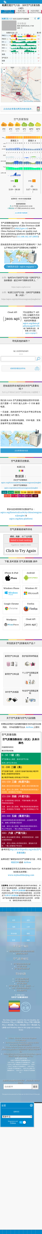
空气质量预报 (22, 1091)
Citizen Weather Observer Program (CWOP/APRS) (22, 1147)
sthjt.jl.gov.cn (21, 228)
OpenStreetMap (28, 101)
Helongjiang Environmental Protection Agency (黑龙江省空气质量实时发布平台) (22, 1163)
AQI (7, 19)
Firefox (30, 642)
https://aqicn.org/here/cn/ (21, 287)
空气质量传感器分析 (21, 1076)
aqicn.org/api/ (30, 371)
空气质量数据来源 (22, 1086)
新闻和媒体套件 (22, 1061)
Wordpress (11, 658)
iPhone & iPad (11, 611)
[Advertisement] (21, 326)
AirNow (29, 835)
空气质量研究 (20, 1066)
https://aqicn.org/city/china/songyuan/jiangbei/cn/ (21, 299)
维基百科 (15, 970)
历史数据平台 (22, 1098)
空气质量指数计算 (22, 1089)
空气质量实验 (22, 1074)
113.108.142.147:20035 (27, 236)
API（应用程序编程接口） (22, 1096)
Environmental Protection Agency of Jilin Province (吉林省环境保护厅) (22, 1151)
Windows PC (31, 627)
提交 (35, 1194)
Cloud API (30, 658)
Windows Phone (11, 627)
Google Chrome (11, 642)
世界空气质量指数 (18, 998)
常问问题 (21, 1081)
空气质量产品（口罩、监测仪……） (22, 1093)
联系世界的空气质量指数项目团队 (21, 1059)
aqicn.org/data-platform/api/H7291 (31, 362)
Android (30, 611)
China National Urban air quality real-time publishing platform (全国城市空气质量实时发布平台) (21, 1157)
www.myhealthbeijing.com (21, 982)
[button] (18, 94)
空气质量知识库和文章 (21, 1072)
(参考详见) (21, 901)
